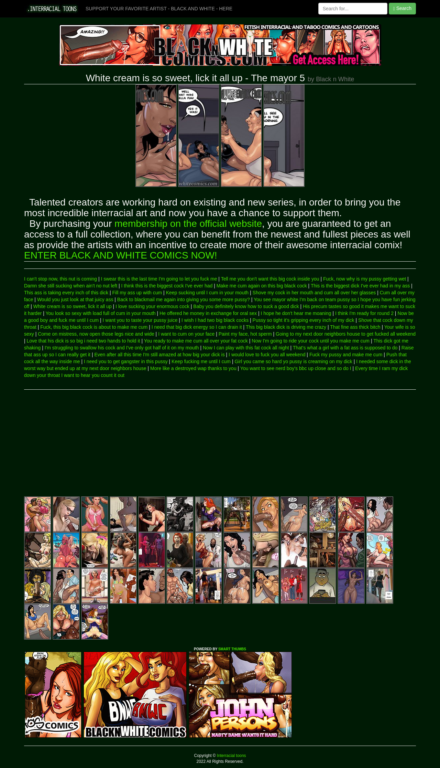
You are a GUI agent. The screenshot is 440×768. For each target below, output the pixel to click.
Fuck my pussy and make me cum (345, 354)
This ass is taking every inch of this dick (66, 292)
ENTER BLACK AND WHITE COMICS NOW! (120, 255)
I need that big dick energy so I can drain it (197, 327)
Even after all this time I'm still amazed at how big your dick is (159, 354)
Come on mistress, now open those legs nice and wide (96, 334)
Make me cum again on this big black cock (262, 285)
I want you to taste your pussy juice (140, 320)
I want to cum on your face (186, 334)
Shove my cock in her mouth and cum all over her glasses (314, 292)
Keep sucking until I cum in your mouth (207, 292)
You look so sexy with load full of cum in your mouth (101, 313)
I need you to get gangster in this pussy (126, 361)
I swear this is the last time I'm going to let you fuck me (159, 279)
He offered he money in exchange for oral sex (208, 313)
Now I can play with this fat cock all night (246, 347)
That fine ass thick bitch (355, 327)
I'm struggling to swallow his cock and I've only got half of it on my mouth (122, 347)
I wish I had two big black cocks (215, 320)
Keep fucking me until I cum (201, 361)
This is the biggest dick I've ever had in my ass (360, 285)
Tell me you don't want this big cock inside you (270, 279)
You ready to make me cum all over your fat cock (196, 341)
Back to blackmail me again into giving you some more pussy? (183, 299)
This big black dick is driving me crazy (286, 327)
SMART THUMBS (232, 649)
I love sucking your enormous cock (152, 306)
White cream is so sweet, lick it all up (72, 306)
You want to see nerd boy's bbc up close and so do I (295, 368)
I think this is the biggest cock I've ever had (167, 285)
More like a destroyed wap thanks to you (193, 368)
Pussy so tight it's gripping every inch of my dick (303, 320)
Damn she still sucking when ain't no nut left (70, 285)
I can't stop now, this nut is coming (60, 279)
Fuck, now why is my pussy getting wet (364, 279)
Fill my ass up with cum (137, 292)
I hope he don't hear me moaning (296, 313)
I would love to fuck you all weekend (267, 354)
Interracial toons (231, 755)
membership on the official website (188, 223)
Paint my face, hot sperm (245, 334)
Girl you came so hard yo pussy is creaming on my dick (293, 361)
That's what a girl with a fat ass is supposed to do (345, 347)
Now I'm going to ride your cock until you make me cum (311, 341)
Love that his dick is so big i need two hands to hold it (83, 341)
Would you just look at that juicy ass (75, 299)
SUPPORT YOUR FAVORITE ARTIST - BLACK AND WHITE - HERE (159, 8)
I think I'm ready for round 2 (364, 313)
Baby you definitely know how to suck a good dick (246, 306)
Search (402, 8)
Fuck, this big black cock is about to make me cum (93, 327)
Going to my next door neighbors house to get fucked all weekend (346, 334)
